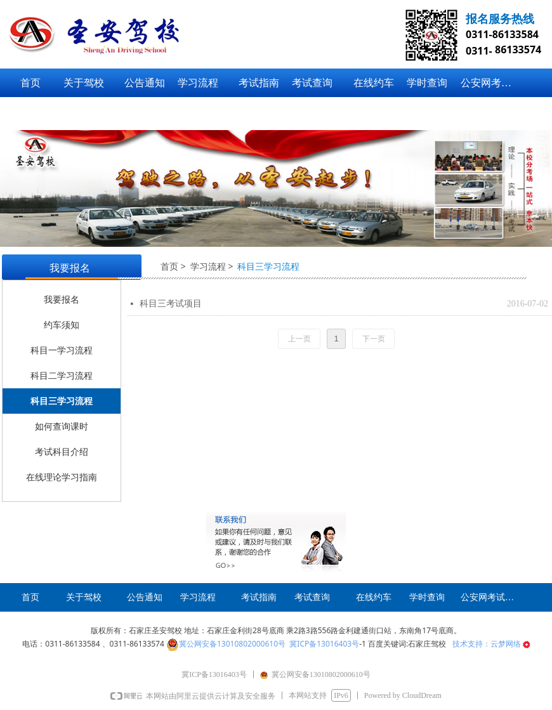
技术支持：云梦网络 (491, 643)
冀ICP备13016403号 (324, 643)
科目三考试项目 (171, 303)
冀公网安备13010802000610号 (232, 643)
